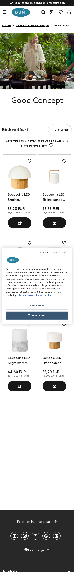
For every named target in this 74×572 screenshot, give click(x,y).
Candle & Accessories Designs (32, 25)
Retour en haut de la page (37, 522)
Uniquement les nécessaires (54, 252)
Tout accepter (37, 315)
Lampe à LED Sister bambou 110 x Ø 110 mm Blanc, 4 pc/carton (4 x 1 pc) (54, 361)
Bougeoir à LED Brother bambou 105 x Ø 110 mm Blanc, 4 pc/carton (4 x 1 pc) (19, 197)
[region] (37, 286)
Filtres (14, 119)
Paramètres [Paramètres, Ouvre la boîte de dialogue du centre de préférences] (37, 305)
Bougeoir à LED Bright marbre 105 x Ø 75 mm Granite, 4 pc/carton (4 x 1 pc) (19, 361)
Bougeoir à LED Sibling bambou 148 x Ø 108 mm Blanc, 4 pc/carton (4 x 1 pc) (54, 197)
